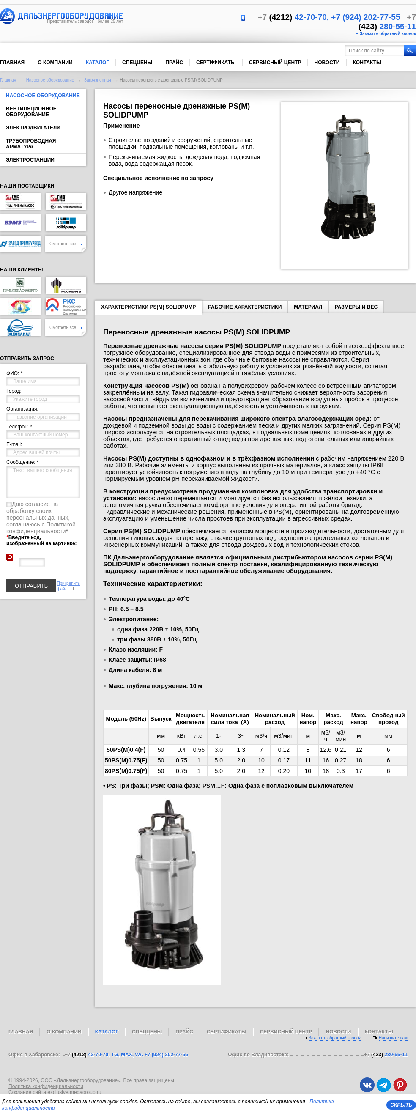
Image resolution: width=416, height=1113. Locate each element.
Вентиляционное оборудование (31, 112)
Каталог (97, 63)
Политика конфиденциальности (45, 1086)
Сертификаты (216, 63)
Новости (326, 63)
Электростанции (30, 160)
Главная (12, 63)
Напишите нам (393, 1038)
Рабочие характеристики (245, 307)
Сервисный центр (275, 63)
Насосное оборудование (50, 80)
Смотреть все (65, 243)
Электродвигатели (33, 128)
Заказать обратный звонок (388, 33)
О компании (55, 63)
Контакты (367, 63)
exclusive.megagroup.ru (74, 1092)
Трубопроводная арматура (31, 144)
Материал (308, 307)
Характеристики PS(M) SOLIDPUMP (148, 308)
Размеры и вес (356, 307)
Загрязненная (97, 80)
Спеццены (137, 63)
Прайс (174, 63)
